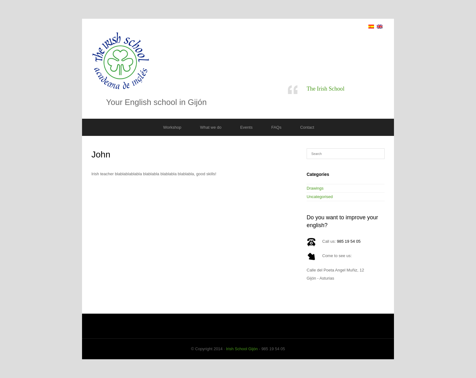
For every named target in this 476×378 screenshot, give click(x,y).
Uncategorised (320, 196)
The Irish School (325, 89)
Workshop (172, 127)
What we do (210, 127)
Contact (307, 127)
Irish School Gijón (242, 348)
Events (246, 127)
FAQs (276, 127)
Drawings (315, 188)
